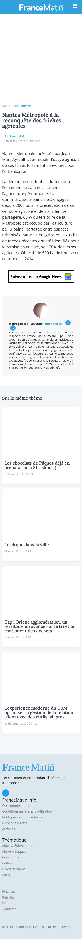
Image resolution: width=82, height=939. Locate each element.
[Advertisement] (41, 60)
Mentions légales (14, 823)
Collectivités (23, 106)
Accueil (6, 106)
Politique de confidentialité (22, 817)
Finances (8, 891)
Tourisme (9, 909)
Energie (7, 875)
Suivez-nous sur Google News (41, 276)
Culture (7, 863)
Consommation (13, 857)
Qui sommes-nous (16, 806)
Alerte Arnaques (14, 851)
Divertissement (13, 869)
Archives (8, 829)
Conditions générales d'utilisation (27, 811)
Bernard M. (17, 136)
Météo (7, 903)
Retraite (8, 897)
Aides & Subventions (17, 845)
